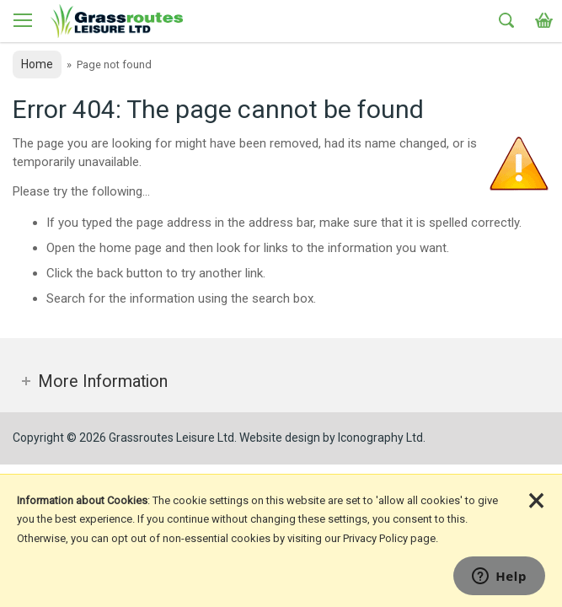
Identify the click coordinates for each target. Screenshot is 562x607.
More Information (103, 381)
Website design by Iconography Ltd (331, 437)
